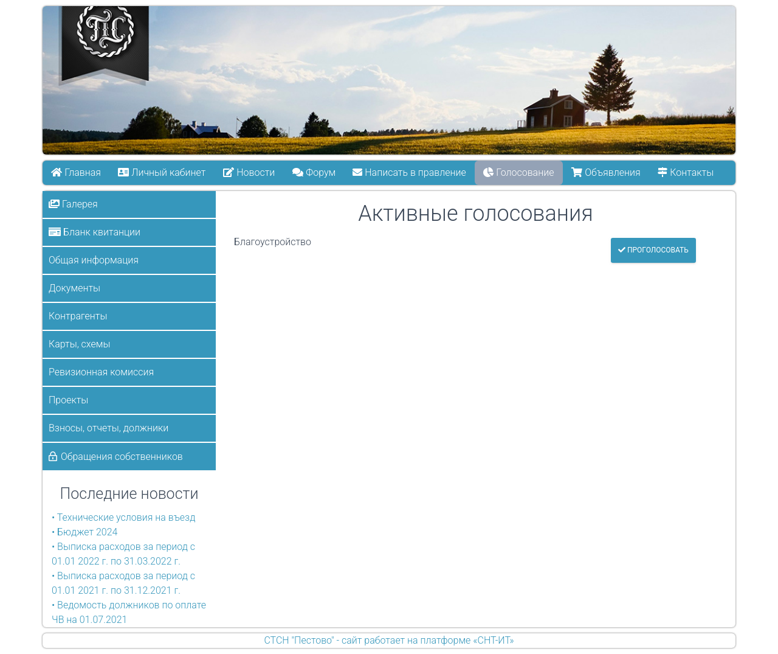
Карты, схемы (79, 344)
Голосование (519, 172)
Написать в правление (409, 172)
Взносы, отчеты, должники (108, 428)
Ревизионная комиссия (101, 372)
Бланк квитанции (94, 232)
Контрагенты (78, 316)
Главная (76, 172)
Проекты (68, 400)
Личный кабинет (162, 172)
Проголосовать (653, 250)
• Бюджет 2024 (84, 532)
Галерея (73, 204)
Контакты (686, 172)
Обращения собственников (122, 456)
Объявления (606, 172)
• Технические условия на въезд (123, 517)
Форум (314, 172)
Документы (74, 288)
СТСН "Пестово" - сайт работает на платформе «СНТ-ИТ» (389, 640)
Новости (249, 172)
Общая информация (94, 260)
